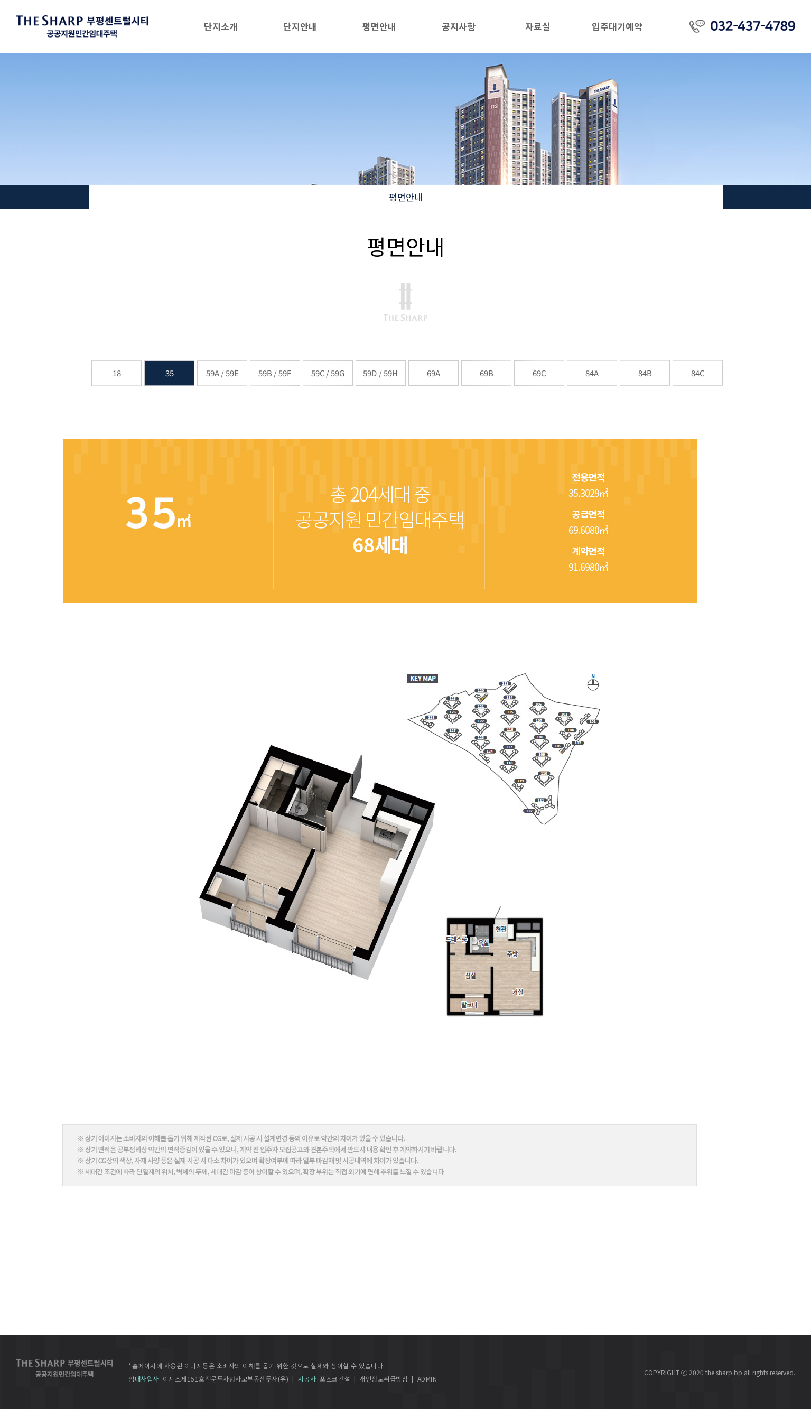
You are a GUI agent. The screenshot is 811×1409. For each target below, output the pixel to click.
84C (697, 372)
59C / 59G (327, 372)
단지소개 (221, 26)
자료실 (538, 26)
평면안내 (379, 26)
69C (538, 372)
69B (486, 372)
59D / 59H (380, 372)
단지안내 (300, 26)
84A (591, 372)
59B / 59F (274, 372)
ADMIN (427, 1378)
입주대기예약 (617, 26)
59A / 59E (222, 372)
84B (644, 372)
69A (433, 372)
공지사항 (459, 26)
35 (169, 372)
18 (116, 372)
